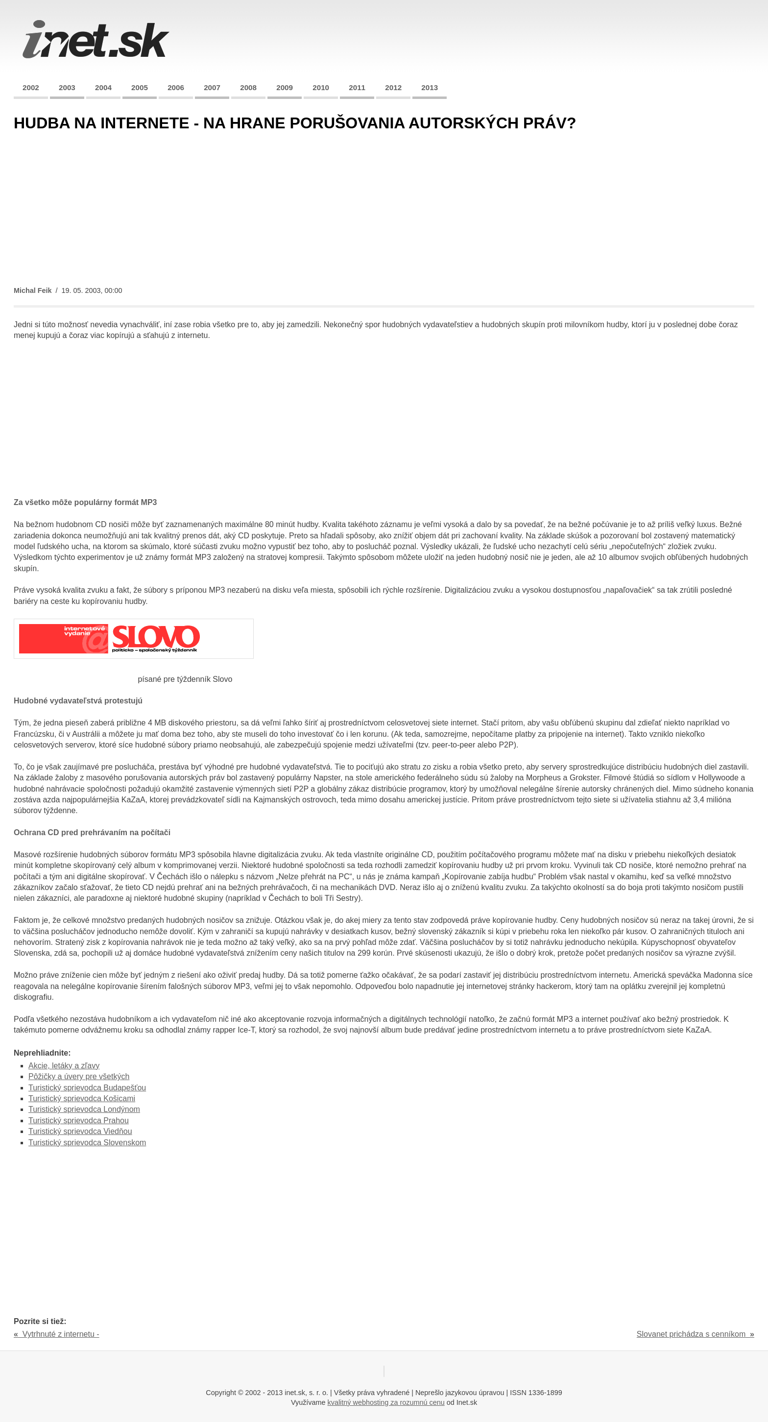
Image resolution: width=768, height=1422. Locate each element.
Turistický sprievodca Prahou (78, 1120)
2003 (67, 87)
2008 (248, 87)
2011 (357, 87)
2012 (393, 87)
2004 (103, 87)
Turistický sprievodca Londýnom (84, 1109)
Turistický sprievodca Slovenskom (87, 1142)
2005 (139, 87)
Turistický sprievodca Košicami (81, 1098)
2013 (429, 87)
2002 (31, 87)
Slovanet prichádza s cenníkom (695, 1334)
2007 (212, 87)
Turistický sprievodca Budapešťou (87, 1088)
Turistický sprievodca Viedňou (80, 1131)
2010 (320, 87)
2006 (176, 87)
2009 (284, 87)
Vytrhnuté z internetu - (56, 1334)
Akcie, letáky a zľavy (63, 1065)
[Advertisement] (307, 209)
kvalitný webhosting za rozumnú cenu (386, 1402)
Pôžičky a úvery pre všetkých (78, 1076)
